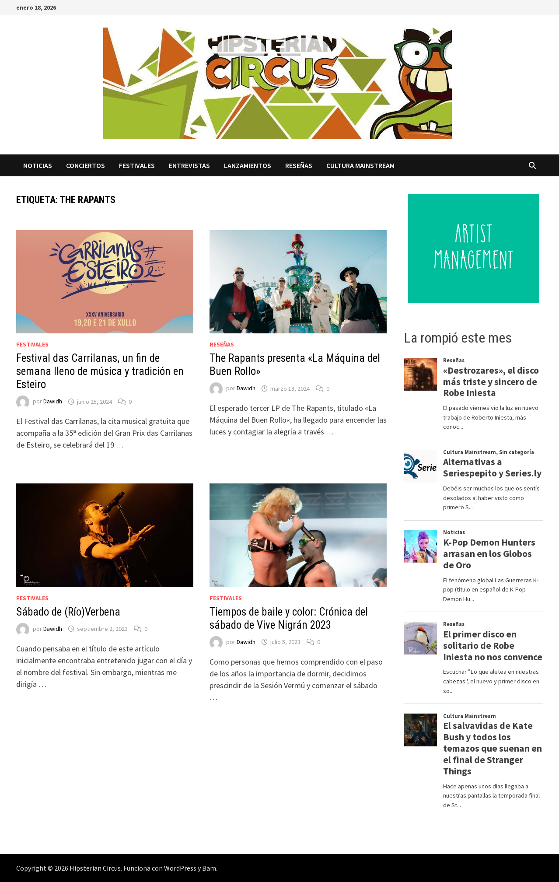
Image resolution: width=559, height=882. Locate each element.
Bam (209, 868)
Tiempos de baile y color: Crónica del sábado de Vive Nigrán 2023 (289, 618)
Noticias (37, 165)
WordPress (180, 868)
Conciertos (85, 165)
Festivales (137, 165)
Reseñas (298, 165)
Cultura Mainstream (360, 165)
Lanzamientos (247, 165)
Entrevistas (189, 165)
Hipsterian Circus (95, 868)
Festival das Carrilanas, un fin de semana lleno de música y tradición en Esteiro (100, 371)
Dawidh (52, 402)
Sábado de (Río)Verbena (68, 612)
